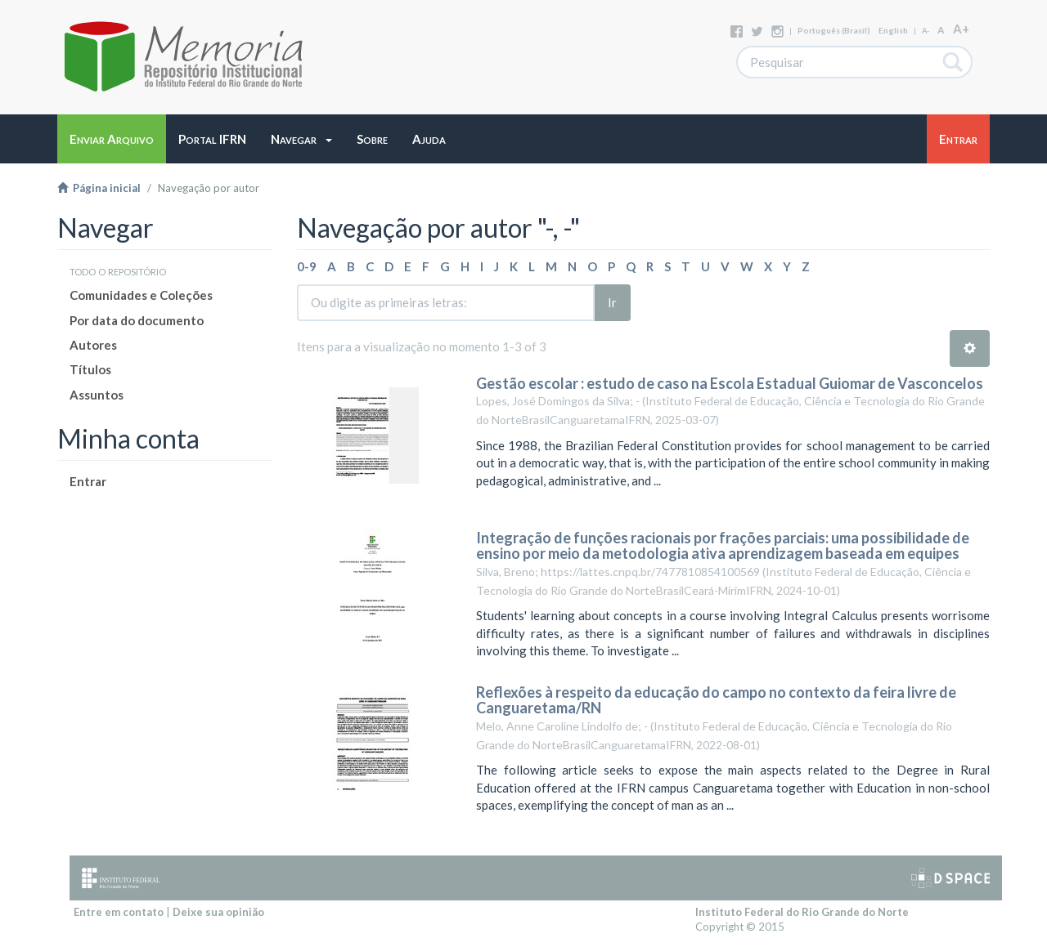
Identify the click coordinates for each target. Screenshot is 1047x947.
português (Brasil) (834, 30)
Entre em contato (119, 911)
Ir (612, 302)
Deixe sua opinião (218, 911)
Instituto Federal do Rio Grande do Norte (802, 911)
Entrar (88, 481)
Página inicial (99, 187)
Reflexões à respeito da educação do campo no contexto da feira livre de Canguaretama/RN (716, 700)
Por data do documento (137, 320)
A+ (961, 28)
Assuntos (97, 394)
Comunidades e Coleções (141, 295)
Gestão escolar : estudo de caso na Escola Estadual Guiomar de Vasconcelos (729, 383)
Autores (93, 344)
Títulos (90, 369)
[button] (301, 138)
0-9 (307, 266)
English (893, 30)
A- (925, 30)
